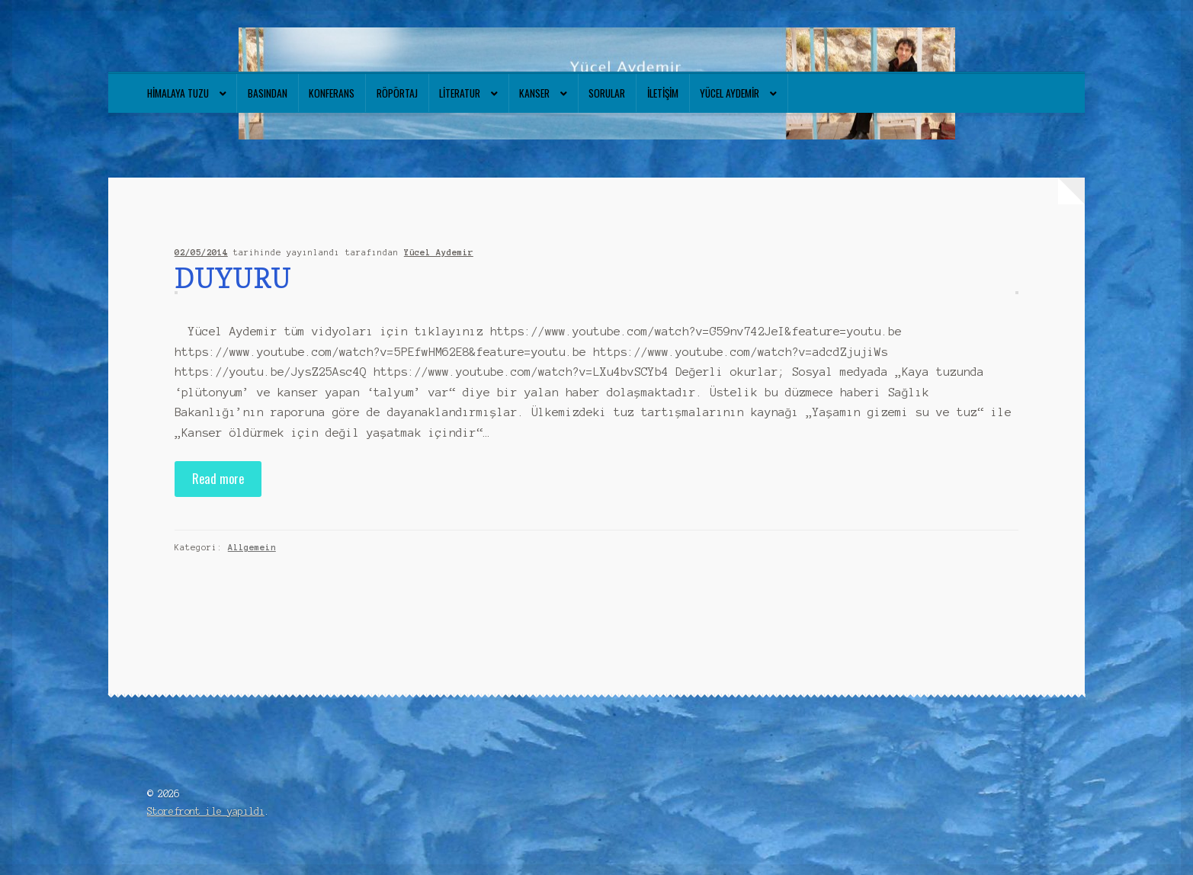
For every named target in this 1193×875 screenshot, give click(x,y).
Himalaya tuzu (178, 93)
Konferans (331, 93)
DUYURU (233, 277)
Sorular (606, 93)
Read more (218, 478)
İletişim (662, 93)
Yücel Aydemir (729, 93)
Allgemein (252, 547)
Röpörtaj (397, 93)
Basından (267, 93)
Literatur (459, 93)
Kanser (534, 93)
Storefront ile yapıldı (206, 811)
